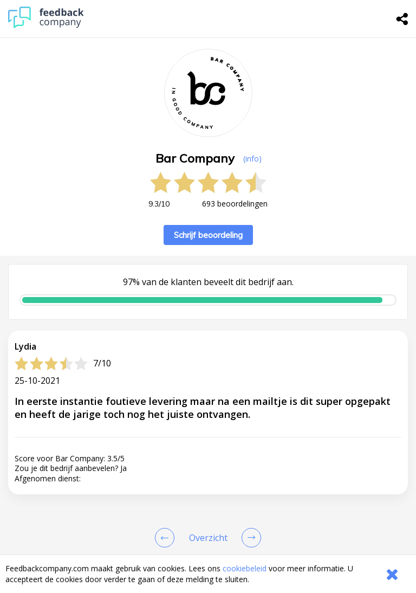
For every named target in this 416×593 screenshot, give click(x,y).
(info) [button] (252, 158)
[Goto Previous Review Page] (167, 537)
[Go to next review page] (249, 537)
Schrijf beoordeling (208, 235)
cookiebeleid (244, 568)
